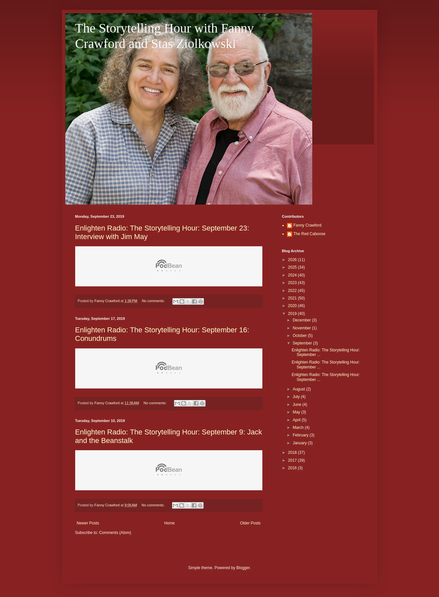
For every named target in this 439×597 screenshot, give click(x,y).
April (297, 420)
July (297, 396)
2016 (293, 468)
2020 (293, 305)
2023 (293, 282)
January (300, 443)
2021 (293, 298)
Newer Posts (88, 523)
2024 (293, 275)
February (301, 435)
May (297, 412)
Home (169, 523)
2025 (293, 267)
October (300, 335)
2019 (293, 313)
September (303, 343)
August (299, 389)
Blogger (243, 567)
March (299, 427)
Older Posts (250, 523)
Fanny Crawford (307, 225)
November (302, 328)
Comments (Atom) (115, 532)
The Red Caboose (309, 234)
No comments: (154, 301)
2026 (293, 259)
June (297, 404)
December (302, 320)
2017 (293, 460)
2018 (293, 452)
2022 (293, 290)
